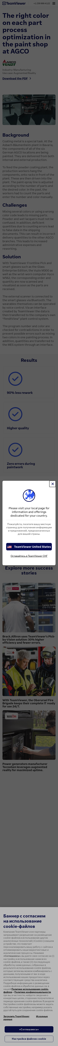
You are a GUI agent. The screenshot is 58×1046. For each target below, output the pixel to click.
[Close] (52, 484)
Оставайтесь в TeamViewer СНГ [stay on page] (29, 556)
